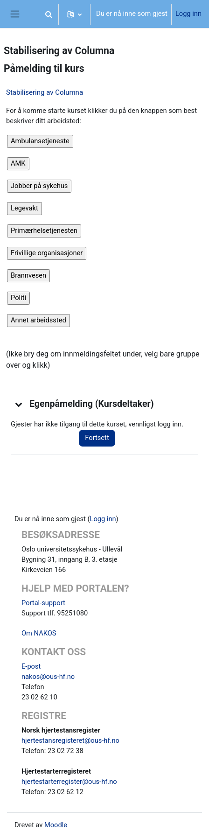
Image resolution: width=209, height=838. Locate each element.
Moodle (55, 825)
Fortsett (97, 437)
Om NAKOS (38, 633)
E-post (31, 666)
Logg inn (188, 13)
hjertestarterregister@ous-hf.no (69, 781)
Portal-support (43, 603)
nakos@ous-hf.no (48, 676)
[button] (48, 14)
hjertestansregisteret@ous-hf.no (70, 740)
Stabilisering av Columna (44, 92)
